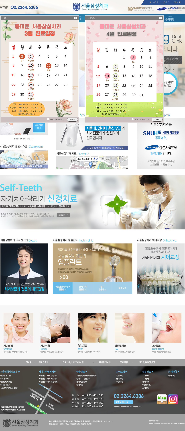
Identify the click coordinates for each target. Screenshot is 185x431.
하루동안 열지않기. (57, 119)
